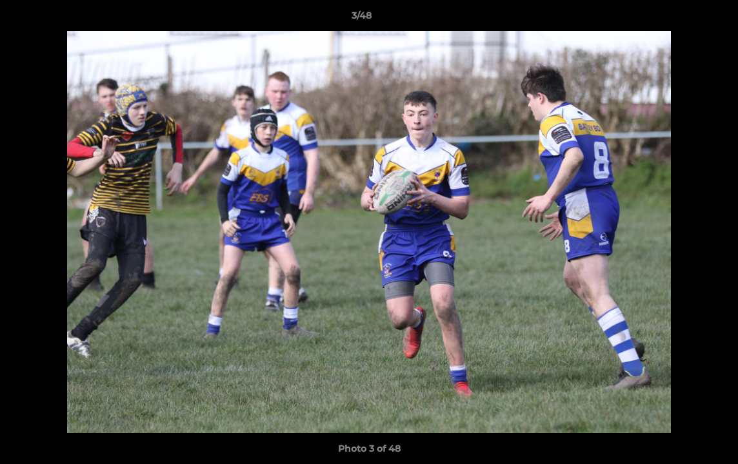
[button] (684, 18)
